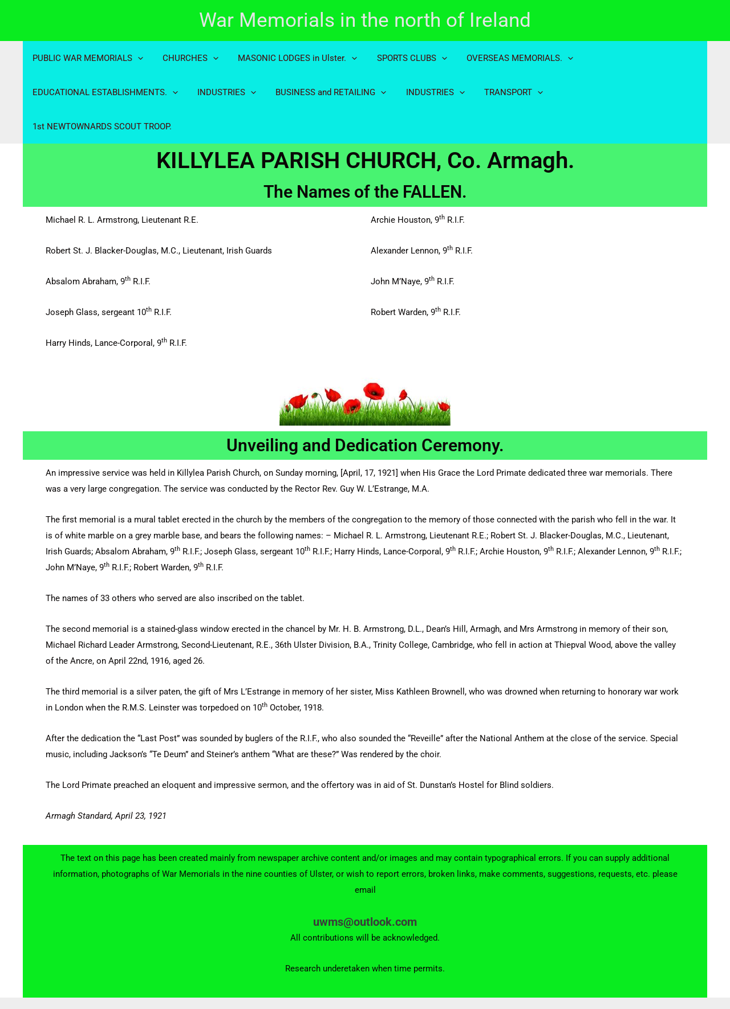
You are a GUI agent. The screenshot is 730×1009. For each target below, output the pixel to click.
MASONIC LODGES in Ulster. (291, 58)
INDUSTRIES (223, 92)
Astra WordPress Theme (497, 986)
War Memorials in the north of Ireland (365, 20)
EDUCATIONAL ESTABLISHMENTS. (104, 92)
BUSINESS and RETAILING (325, 92)
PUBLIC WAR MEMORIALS (86, 58)
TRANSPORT (502, 92)
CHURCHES (187, 58)
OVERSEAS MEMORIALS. (509, 58)
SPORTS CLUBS (403, 58)
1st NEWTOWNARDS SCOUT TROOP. (618, 92)
